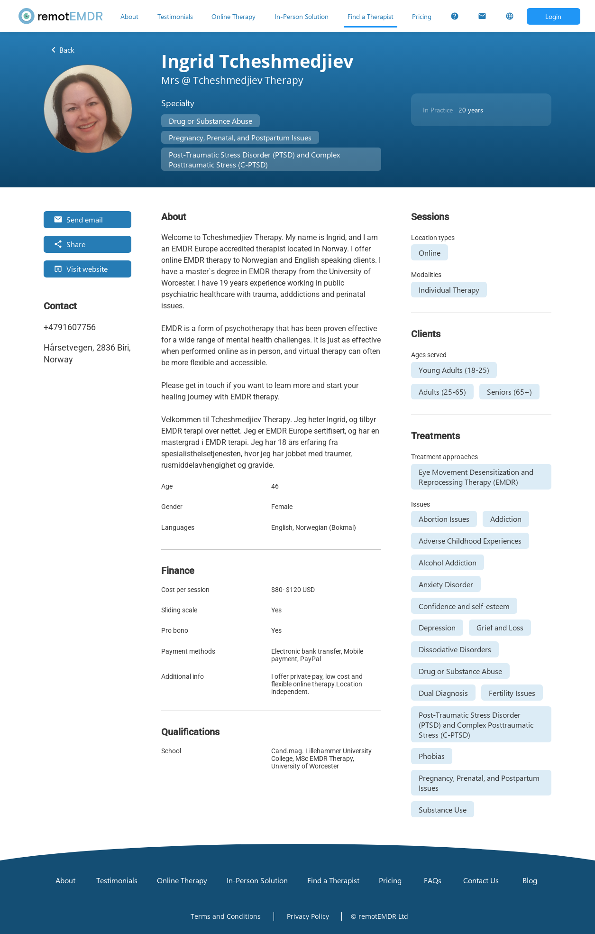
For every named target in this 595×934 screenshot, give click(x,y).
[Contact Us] (482, 16)
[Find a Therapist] (370, 16)
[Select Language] (510, 16)
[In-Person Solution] (301, 16)
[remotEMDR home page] (61, 16)
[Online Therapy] (233, 16)
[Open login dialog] (553, 16)
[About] (129, 16)
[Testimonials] (175, 16)
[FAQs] (455, 16)
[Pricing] (421, 16)
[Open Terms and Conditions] (226, 916)
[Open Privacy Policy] (308, 916)
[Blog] (529, 880)
